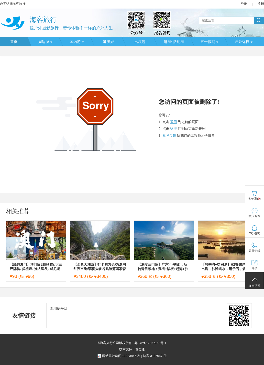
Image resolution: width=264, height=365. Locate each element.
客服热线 (254, 250)
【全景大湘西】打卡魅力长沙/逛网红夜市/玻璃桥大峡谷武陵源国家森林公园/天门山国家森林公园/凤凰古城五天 (100, 266)
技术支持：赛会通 (132, 349)
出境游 (139, 42)
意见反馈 (169, 135)
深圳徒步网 (58, 308)
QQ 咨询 (254, 233)
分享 (254, 268)
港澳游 (108, 42)
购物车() (254, 198)
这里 (173, 129)
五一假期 (209, 42)
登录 (244, 4)
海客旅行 (43, 19)
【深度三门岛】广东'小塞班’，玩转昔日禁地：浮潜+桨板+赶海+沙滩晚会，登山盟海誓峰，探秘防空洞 (163, 266)
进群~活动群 (174, 42)
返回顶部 (254, 285)
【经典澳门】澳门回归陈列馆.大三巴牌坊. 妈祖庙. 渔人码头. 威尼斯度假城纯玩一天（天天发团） (36, 266)
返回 (173, 122)
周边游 (45, 42)
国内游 (77, 42)
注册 (261, 4)
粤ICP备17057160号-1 (150, 343)
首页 (13, 42)
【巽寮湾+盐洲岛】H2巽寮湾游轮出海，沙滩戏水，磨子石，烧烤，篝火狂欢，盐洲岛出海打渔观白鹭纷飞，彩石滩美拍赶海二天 (227, 266)
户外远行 (244, 42)
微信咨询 (254, 216)
